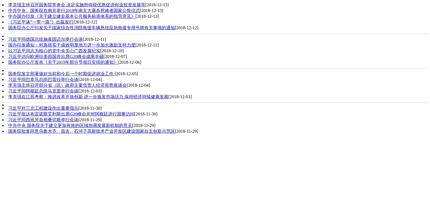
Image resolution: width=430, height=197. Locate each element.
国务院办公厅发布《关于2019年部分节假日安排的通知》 (63, 62)
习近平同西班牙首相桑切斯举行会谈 (43, 119)
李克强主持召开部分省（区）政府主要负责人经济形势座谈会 (67, 85)
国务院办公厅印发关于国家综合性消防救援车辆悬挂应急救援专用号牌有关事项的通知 (91, 27)
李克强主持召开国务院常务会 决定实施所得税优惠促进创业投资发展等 (76, 4)
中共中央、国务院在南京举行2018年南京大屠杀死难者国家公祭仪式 (74, 10)
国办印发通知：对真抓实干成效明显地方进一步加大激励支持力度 (71, 45)
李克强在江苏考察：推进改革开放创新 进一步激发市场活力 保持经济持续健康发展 (88, 96)
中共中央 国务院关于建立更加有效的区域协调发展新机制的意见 (70, 125)
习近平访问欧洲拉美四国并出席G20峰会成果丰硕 (56, 56)
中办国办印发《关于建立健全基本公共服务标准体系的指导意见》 (71, 16)
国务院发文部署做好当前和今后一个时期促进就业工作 (61, 73)
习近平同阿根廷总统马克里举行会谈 (43, 91)
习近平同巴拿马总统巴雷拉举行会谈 (43, 79)
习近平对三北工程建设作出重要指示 (43, 108)
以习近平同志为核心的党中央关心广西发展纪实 (54, 50)
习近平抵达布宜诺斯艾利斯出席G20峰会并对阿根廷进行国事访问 (71, 114)
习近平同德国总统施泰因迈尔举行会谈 (45, 39)
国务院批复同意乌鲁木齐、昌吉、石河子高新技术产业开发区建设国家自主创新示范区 (91, 131)
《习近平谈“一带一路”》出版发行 (40, 22)
